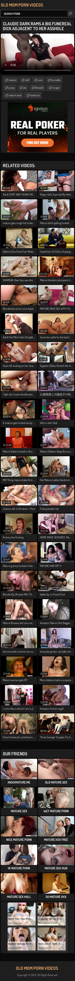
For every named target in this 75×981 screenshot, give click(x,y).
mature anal (15, 95)
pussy (12, 87)
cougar (56, 87)
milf (27, 80)
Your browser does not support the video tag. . (37, 54)
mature (12, 80)
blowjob (39, 87)
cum (40, 80)
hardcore (35, 95)
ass (24, 87)
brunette (55, 80)
